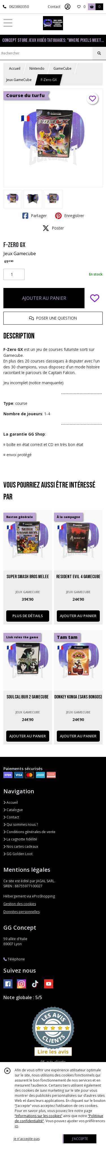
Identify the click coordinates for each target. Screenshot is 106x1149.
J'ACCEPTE (80, 1138)
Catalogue (13, 809)
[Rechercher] (99, 53)
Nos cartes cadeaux (20, 846)
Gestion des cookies (19, 903)
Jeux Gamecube (19, 253)
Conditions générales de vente (29, 831)
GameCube (62, 68)
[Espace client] (67, 7)
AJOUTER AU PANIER (44, 298)
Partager (34, 215)
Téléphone (14, 959)
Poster (53, 228)
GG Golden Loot (18, 853)
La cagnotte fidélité (20, 839)
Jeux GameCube (19, 79)
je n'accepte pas (27, 1138)
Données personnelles (21, 911)
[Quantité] (14, 274)
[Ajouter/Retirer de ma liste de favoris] (94, 298)
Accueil (14, 68)
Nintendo (36, 68)
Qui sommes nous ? (20, 824)
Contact (54, 6)
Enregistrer (69, 215)
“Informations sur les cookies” (38, 1115)
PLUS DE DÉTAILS (27, 615)
